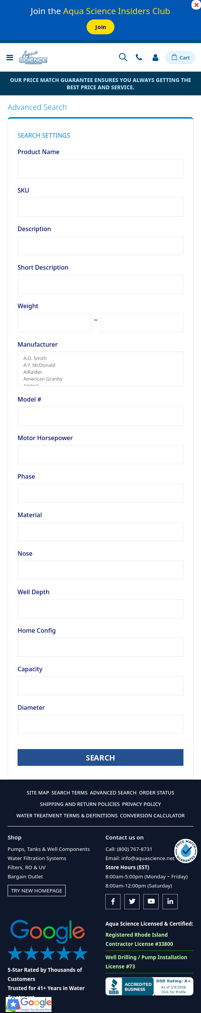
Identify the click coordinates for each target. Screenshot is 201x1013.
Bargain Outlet (25, 876)
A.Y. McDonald (100, 365)
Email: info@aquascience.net (139, 858)
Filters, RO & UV (26, 867)
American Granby (100, 379)
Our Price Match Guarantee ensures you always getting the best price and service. (100, 83)
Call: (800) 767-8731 (128, 849)
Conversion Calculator (152, 815)
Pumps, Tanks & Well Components (49, 849)
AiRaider (100, 372)
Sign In (155, 57)
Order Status (156, 792)
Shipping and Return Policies (80, 804)
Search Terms (69, 792)
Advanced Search (113, 792)
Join (100, 27)
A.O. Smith (100, 358)
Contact (139, 57)
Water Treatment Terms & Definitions (67, 815)
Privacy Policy (141, 804)
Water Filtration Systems (37, 858)
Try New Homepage (36, 890)
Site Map (38, 792)
